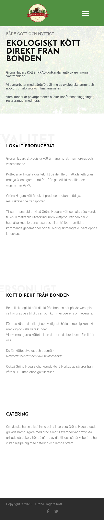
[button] (86, 13)
